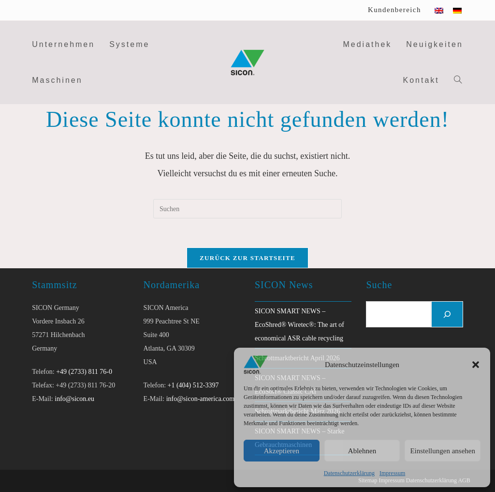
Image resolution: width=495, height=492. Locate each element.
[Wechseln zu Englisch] (439, 10)
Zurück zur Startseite (247, 257)
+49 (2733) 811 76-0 (84, 371)
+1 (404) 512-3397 (193, 385)
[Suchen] (447, 314)
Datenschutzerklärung (349, 473)
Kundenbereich (394, 10)
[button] (475, 364)
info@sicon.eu (74, 398)
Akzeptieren (281, 451)
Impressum (392, 473)
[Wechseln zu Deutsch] (457, 10)
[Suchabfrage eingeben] (247, 208)
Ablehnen (362, 451)
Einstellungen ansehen (442, 451)
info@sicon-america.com (200, 398)
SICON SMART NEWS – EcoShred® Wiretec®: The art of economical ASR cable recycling (299, 325)
